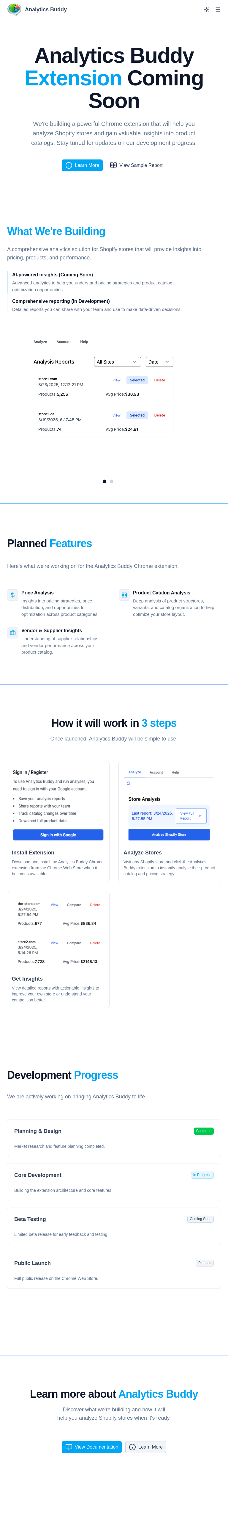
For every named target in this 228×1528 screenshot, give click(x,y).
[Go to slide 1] (104, 481)
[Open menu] (218, 9)
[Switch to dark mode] (206, 9)
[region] (108, 403)
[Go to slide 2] (111, 481)
